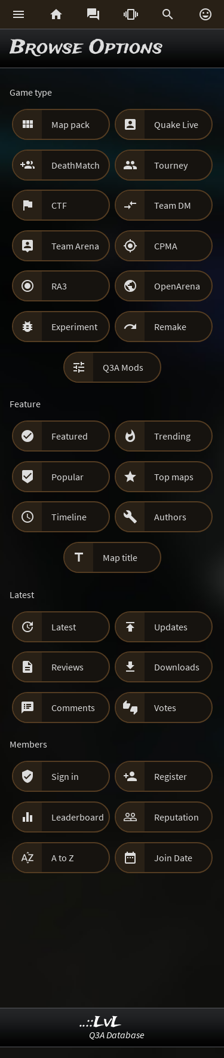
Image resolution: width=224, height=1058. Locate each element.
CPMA (165, 246)
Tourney (171, 165)
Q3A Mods (123, 367)
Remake (170, 327)
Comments (73, 708)
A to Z (62, 858)
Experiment (74, 327)
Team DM (172, 205)
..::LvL (101, 1022)
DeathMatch (75, 165)
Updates (171, 627)
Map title (120, 557)
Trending (172, 436)
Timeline (69, 517)
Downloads (177, 667)
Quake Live (176, 124)
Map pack (70, 124)
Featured (69, 436)
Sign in (65, 776)
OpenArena (177, 286)
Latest (63, 627)
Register (170, 776)
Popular (67, 477)
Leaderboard (77, 817)
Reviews (67, 667)
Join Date (173, 858)
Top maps (174, 477)
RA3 (59, 286)
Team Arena (75, 246)
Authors (170, 517)
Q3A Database (117, 1035)
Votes (165, 708)
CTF (59, 205)
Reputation (176, 817)
